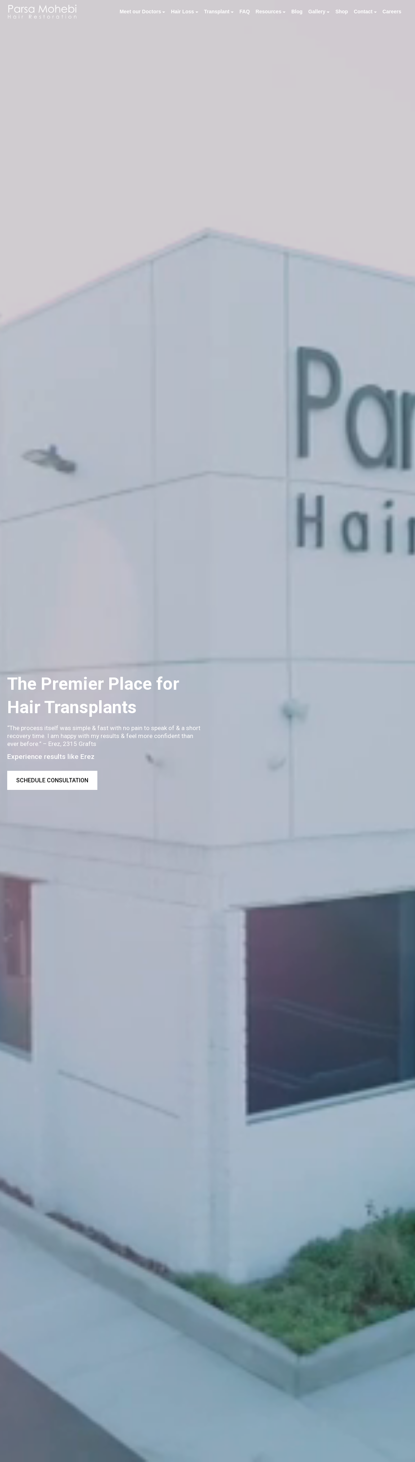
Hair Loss (182, 11)
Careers (392, 11)
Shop (341, 11)
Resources (269, 11)
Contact (363, 11)
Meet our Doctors (140, 11)
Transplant (217, 11)
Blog (297, 11)
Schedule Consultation (52, 780)
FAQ (244, 11)
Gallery (316, 11)
